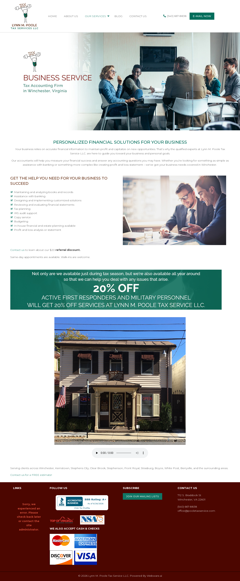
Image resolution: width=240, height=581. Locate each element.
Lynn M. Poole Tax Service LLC (108, 575)
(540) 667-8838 (175, 16)
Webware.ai (154, 575)
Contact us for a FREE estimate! (31, 475)
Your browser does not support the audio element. (120, 453)
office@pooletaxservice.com (196, 510)
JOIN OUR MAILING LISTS (142, 496)
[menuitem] (52, 16)
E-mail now (202, 16)
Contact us (17, 250)
